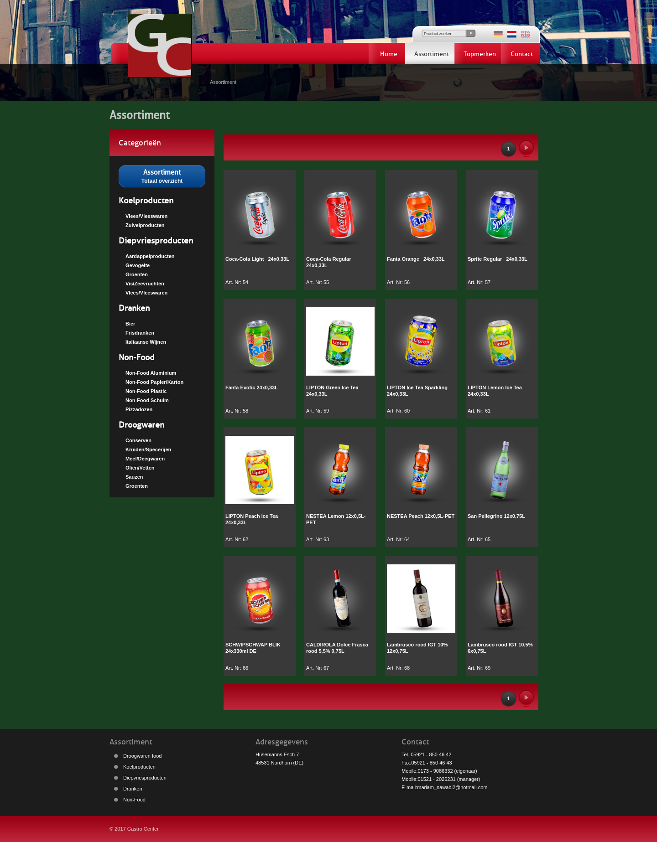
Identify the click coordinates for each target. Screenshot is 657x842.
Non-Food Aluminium (150, 373)
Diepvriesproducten (156, 241)
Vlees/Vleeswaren (146, 216)
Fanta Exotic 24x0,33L (251, 387)
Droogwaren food (142, 756)
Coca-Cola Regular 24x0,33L (330, 262)
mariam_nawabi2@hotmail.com (452, 787)
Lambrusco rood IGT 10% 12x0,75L (418, 648)
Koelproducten (146, 201)
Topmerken (480, 54)
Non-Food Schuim (147, 400)
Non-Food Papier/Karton (154, 382)
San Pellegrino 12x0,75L (496, 516)
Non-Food (137, 357)
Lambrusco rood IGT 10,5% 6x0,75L (502, 648)
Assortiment (431, 54)
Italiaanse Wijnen (145, 342)
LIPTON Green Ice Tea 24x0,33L (332, 391)
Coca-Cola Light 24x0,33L (257, 259)
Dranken (134, 308)
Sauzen (134, 477)
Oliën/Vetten (140, 467)
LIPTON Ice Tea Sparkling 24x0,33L (417, 391)
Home (388, 54)
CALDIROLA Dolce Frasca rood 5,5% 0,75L (337, 648)
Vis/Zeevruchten (144, 283)
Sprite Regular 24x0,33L (497, 259)
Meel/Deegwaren (145, 458)
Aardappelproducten (150, 256)
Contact (522, 54)
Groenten (136, 274)
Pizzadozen (138, 409)
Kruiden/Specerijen (148, 449)
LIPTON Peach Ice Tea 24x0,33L (251, 519)
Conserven (138, 440)
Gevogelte (137, 265)
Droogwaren (141, 425)
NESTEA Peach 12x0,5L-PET (420, 516)
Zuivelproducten (145, 225)
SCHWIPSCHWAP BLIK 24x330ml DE (253, 648)
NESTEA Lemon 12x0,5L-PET (335, 519)
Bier (130, 323)
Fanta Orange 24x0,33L (416, 259)
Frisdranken (139, 333)
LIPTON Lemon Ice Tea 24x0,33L (495, 391)
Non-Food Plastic (146, 391)
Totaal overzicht (161, 175)
